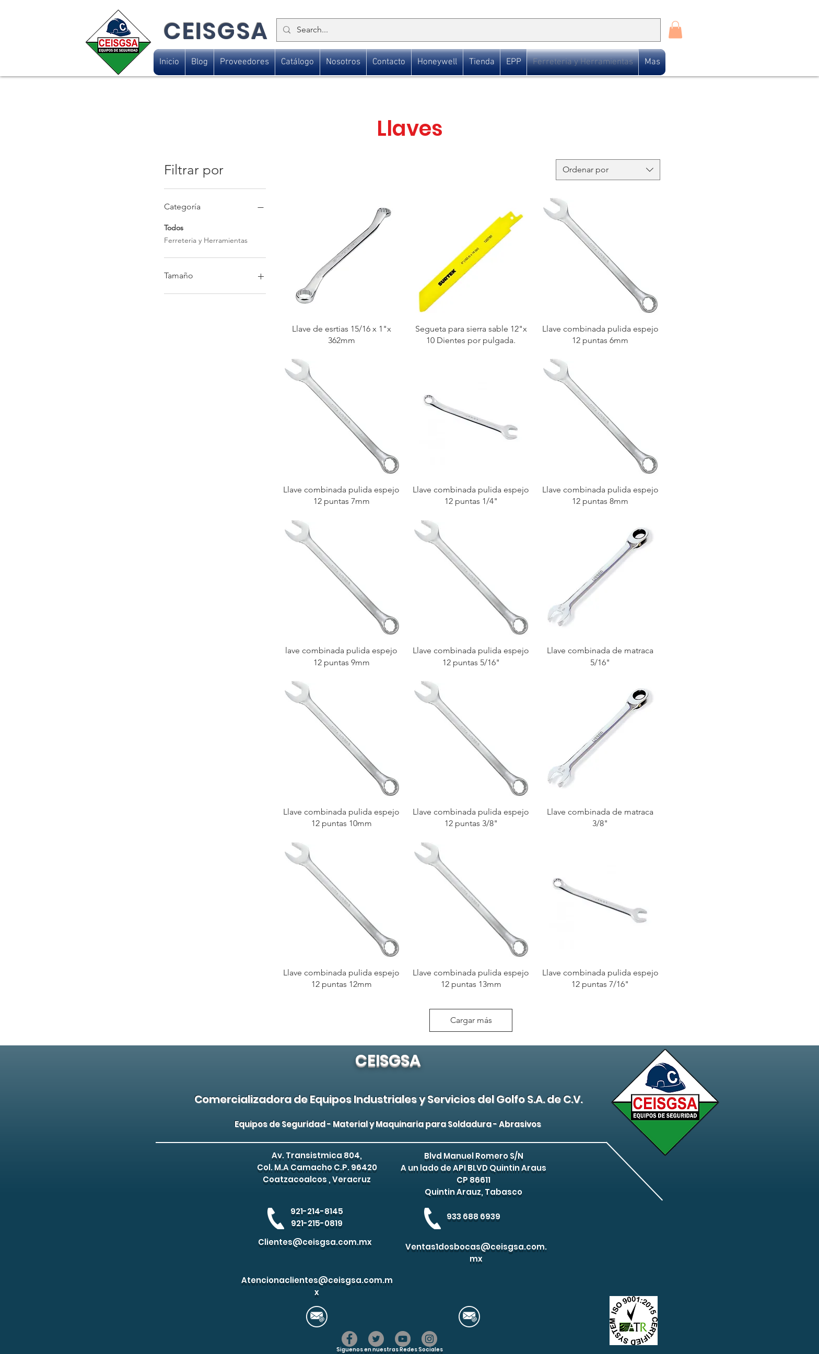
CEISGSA (215, 31)
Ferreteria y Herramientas (206, 239)
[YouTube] (403, 1339)
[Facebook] (349, 1339)
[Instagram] (429, 1339)
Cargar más (471, 1020)
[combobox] (608, 169)
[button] (675, 29)
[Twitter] (376, 1339)
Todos (173, 227)
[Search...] (467, 30)
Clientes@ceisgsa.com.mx (315, 1242)
